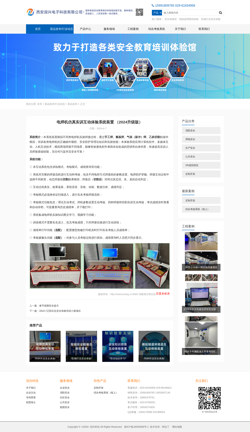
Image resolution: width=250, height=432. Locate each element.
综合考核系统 (156, 28)
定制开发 (190, 174)
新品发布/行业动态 (61, 28)
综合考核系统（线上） (197, 209)
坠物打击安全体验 (210, 19)
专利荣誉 (31, 397)
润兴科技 (95, 426)
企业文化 (31, 392)
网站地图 (177, 426)
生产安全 (190, 147)
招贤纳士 (31, 402)
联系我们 (204, 28)
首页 (38, 28)
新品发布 (72, 104)
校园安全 (65, 407)
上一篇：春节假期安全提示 (44, 305)
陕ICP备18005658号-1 (136, 426)
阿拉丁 (165, 426)
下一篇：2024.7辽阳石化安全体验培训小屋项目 (55, 310)
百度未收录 (163, 293)
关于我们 (180, 28)
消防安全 (190, 130)
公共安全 (190, 156)
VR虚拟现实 (191, 165)
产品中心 (85, 28)
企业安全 (65, 387)
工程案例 (133, 28)
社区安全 (65, 397)
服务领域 (109, 28)
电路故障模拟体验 (189, 19)
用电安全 (190, 139)
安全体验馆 (171, 19)
